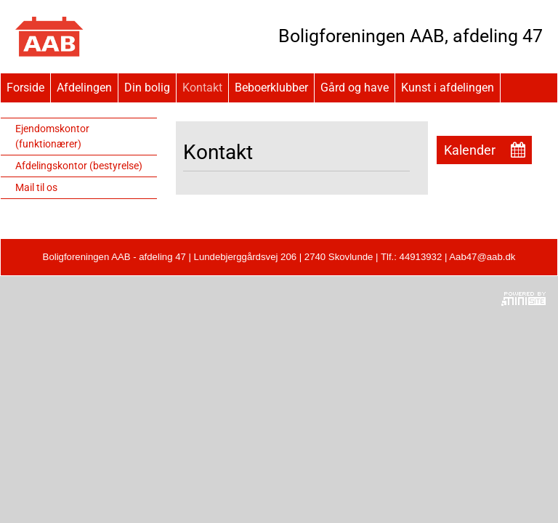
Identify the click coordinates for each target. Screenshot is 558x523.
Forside (25, 87)
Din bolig (147, 87)
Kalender (470, 150)
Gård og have (355, 87)
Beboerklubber (271, 87)
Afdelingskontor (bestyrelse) (78, 165)
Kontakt (202, 87)
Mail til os (36, 187)
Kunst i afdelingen (447, 87)
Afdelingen (84, 87)
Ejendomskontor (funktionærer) (52, 136)
